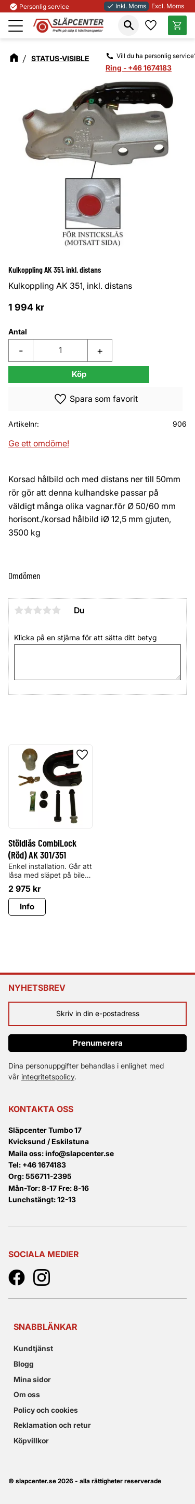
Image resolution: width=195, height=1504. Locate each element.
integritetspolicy (47, 1076)
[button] (15, 25)
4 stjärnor (46, 610)
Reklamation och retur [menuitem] (52, 1425)
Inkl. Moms (126, 6)
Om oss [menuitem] (27, 1394)
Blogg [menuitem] (24, 1363)
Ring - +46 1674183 (139, 67)
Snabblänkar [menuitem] (45, 1327)
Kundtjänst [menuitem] (33, 1348)
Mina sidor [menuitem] (32, 1379)
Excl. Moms (167, 6)
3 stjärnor (37, 610)
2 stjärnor (28, 610)
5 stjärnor (56, 610)
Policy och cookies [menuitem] (46, 1409)
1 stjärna (18, 610)
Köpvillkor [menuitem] (31, 1440)
